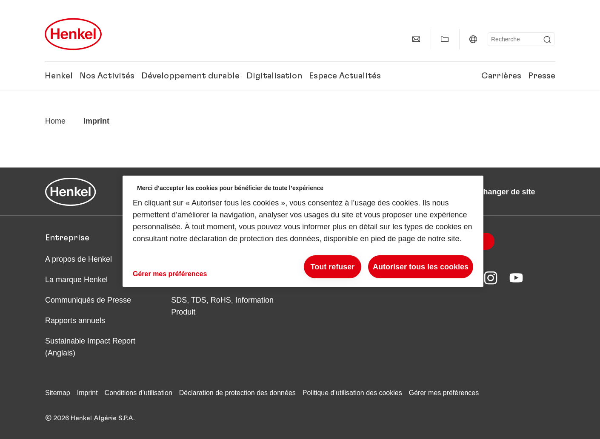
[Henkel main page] (73, 34)
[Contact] (416, 39)
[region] (303, 231)
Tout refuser (333, 267)
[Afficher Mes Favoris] (444, 39)
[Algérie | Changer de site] (473, 39)
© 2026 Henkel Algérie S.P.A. (89, 418)
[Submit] (547, 39)
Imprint (87, 392)
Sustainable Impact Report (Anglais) (90, 347)
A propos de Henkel (78, 259)
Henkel (59, 76)
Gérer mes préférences (444, 392)
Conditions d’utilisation (138, 392)
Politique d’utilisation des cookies (352, 392)
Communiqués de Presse (88, 300)
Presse (541, 76)
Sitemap (57, 392)
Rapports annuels (75, 320)
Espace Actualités (345, 76)
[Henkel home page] (55, 121)
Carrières (501, 76)
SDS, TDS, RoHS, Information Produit (222, 306)
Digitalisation (274, 76)
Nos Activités (107, 76)
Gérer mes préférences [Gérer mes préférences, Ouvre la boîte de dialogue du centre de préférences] (170, 273)
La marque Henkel (76, 279)
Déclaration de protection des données (237, 392)
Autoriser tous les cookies (421, 267)
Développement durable (190, 76)
